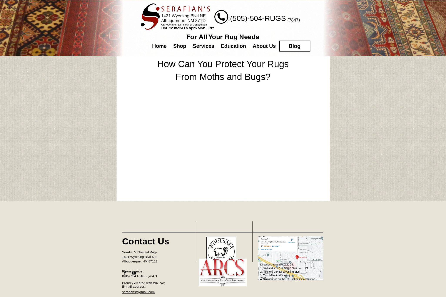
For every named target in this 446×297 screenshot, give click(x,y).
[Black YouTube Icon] (134, 273)
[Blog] (294, 46)
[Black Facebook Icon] (125, 273)
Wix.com (159, 283)
